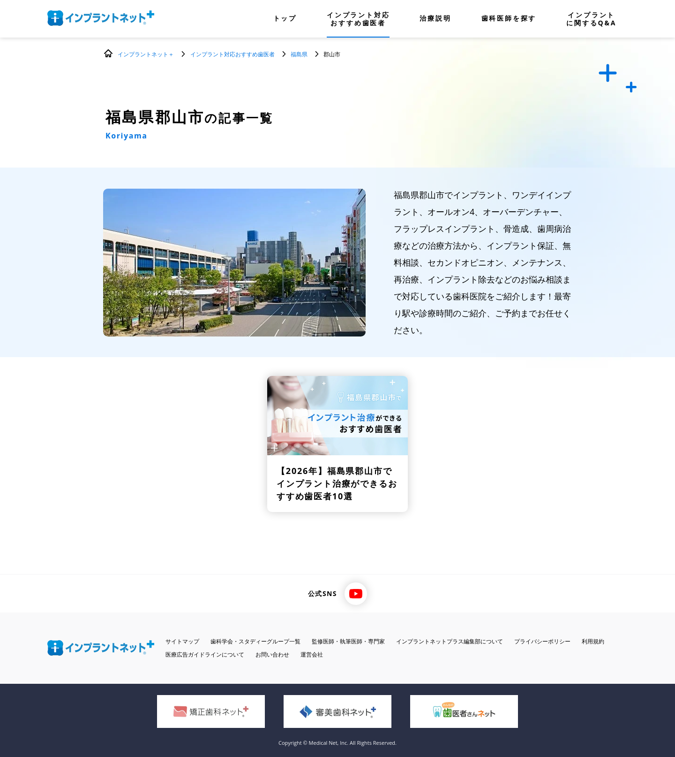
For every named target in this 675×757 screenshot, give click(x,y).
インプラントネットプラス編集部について (449, 641)
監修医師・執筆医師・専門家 (348, 641)
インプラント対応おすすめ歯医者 (358, 18)
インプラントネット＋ (146, 54)
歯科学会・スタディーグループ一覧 (255, 641)
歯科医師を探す (509, 19)
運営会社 (311, 654)
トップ (285, 19)
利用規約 (593, 641)
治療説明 (435, 19)
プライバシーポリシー (542, 641)
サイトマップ (182, 641)
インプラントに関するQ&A (591, 18)
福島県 (299, 54)
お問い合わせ (272, 654)
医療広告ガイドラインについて (204, 654)
